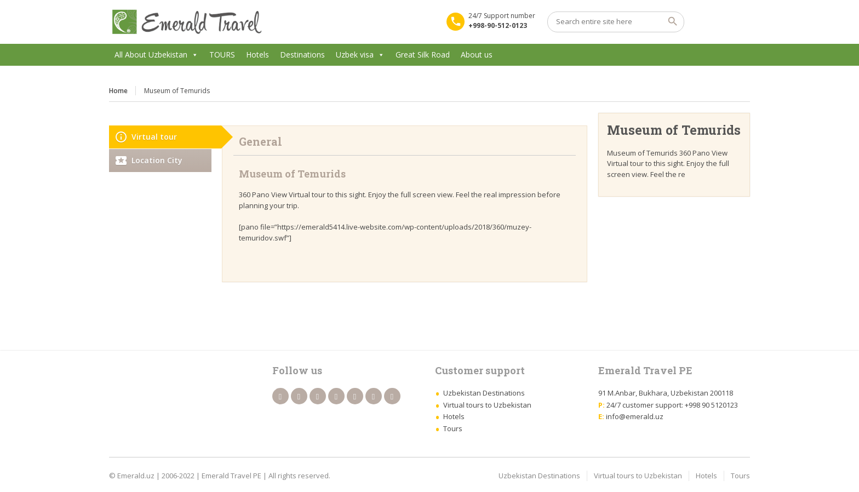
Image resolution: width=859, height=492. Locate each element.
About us (477, 54)
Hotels (257, 54)
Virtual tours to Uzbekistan (487, 405)
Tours (452, 428)
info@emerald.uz (634, 416)
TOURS (222, 54)
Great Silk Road (423, 54)
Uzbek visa (355, 54)
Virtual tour (154, 136)
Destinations (302, 54)
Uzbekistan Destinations (484, 393)
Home (118, 90)
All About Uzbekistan (150, 54)
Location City (156, 160)
